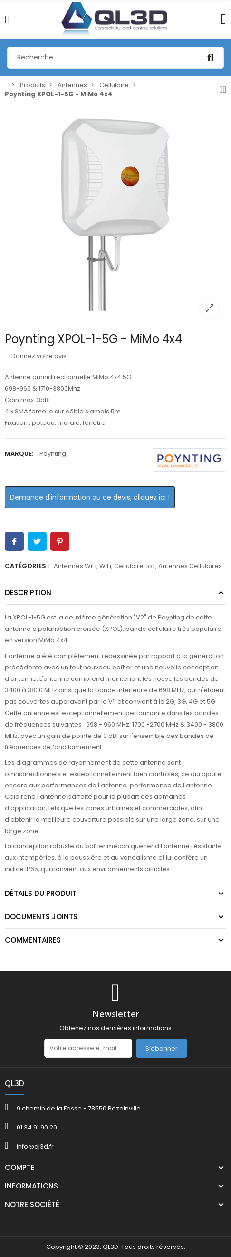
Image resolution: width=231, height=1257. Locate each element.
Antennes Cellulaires (190, 565)
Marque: (19, 453)
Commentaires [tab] (33, 940)
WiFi (105, 565)
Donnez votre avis (36, 356)
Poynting (52, 453)
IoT (150, 565)
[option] (115, 214)
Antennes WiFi (75, 565)
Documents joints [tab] (41, 917)
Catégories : (27, 565)
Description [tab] (28, 593)
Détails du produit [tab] (41, 893)
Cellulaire (129, 565)
